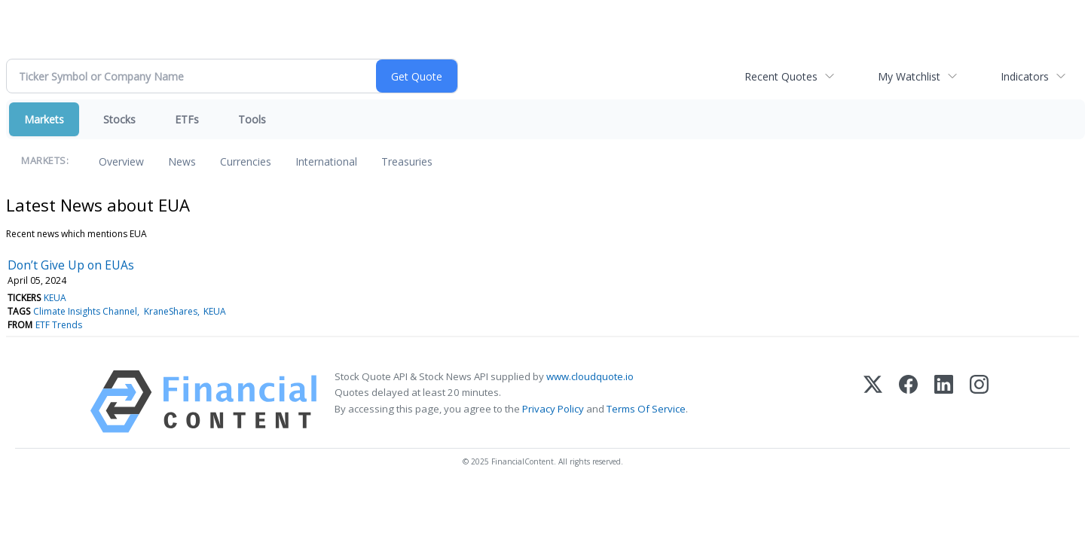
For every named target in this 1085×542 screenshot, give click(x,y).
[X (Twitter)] (872, 401)
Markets (44, 119)
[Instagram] (979, 401)
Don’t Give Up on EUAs (71, 265)
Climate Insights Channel (85, 311)
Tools (252, 119)
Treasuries (406, 161)
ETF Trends (58, 324)
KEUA (55, 297)
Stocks (119, 119)
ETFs (187, 119)
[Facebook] (908, 401)
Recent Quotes (781, 76)
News (182, 161)
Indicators (1025, 76)
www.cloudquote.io (590, 376)
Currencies (245, 161)
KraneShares (170, 311)
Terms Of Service (646, 409)
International (326, 161)
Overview (121, 161)
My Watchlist (909, 76)
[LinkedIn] (943, 401)
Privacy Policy (553, 409)
